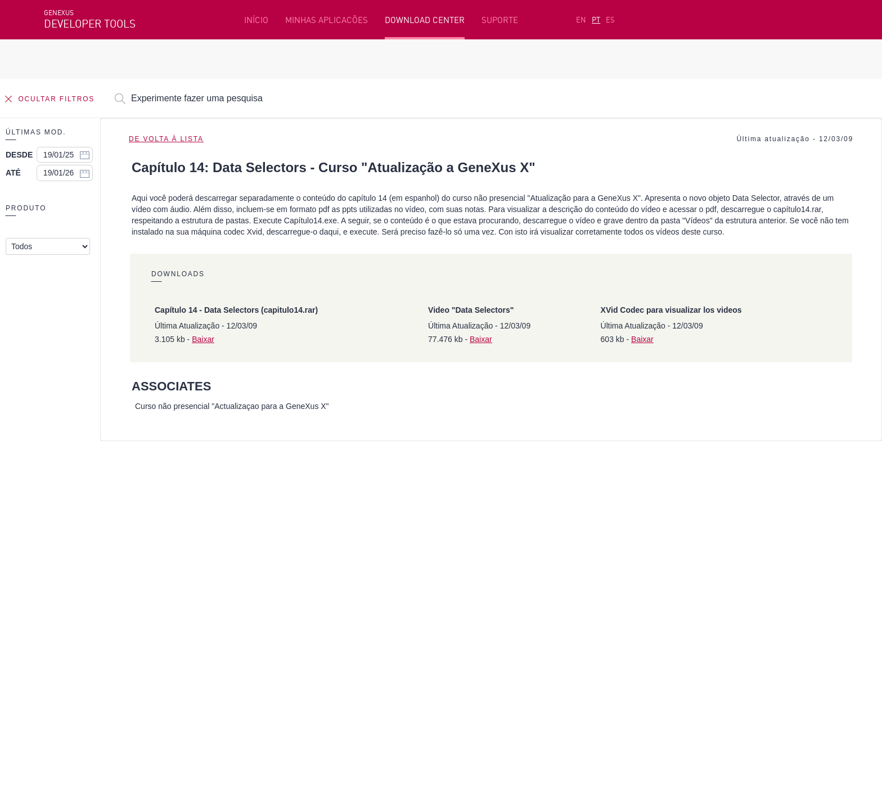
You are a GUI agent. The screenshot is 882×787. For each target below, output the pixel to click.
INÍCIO (256, 20)
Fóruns (659, 580)
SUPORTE (500, 20)
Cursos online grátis (330, 562)
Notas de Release (679, 597)
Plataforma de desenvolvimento (354, 545)
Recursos (663, 545)
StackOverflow (259, 657)
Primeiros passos (78, 562)
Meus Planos (70, 597)
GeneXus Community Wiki (340, 597)
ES (610, 19)
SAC (653, 562)
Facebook (61, 657)
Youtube (213, 657)
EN (581, 19)
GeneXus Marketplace (333, 580)
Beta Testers (70, 580)
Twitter (177, 657)
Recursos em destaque (88, 545)
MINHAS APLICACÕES (326, 20)
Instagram (103, 657)
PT (596, 19)
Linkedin (143, 657)
